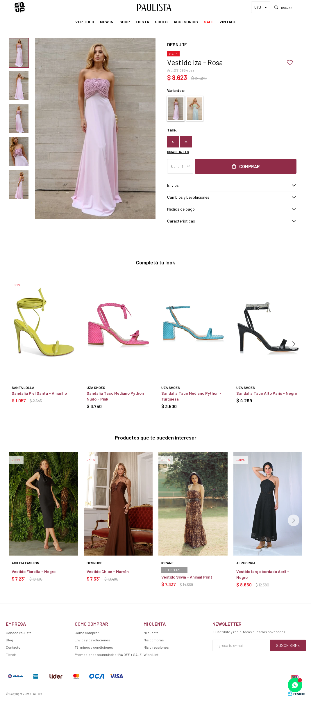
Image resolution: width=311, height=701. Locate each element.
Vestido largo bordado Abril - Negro (262, 574)
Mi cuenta (151, 633)
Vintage (227, 21)
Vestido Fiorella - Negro (34, 571)
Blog (9, 640)
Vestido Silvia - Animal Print (186, 576)
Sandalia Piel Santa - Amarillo (39, 393)
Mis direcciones (156, 647)
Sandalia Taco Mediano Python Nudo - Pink (115, 396)
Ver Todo (84, 21)
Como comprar (87, 633)
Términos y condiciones (94, 647)
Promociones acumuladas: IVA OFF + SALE (108, 654)
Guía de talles (178, 152)
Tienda (11, 654)
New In (107, 21)
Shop (124, 21)
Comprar (249, 166)
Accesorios (186, 21)
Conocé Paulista (18, 633)
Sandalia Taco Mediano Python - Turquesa (191, 396)
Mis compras (154, 640)
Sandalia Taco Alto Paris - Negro (266, 393)
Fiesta (142, 21)
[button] (293, 343)
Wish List (151, 654)
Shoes (161, 21)
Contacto (13, 647)
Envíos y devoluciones (92, 640)
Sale (209, 21)
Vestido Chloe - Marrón (108, 571)
